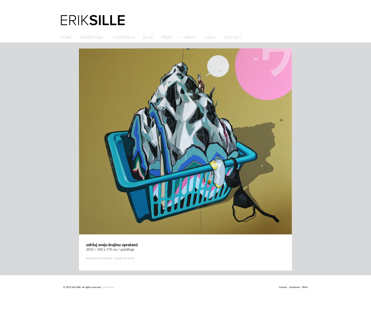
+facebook (294, 287)
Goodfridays (108, 287)
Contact (283, 287)
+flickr (304, 287)
